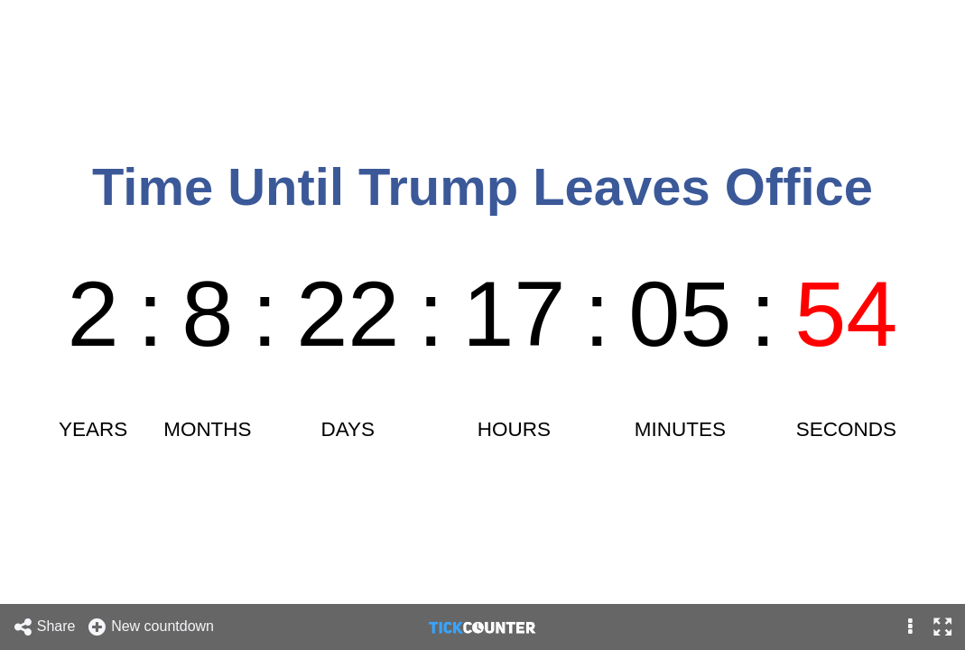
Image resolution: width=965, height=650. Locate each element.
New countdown (150, 627)
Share (44, 627)
